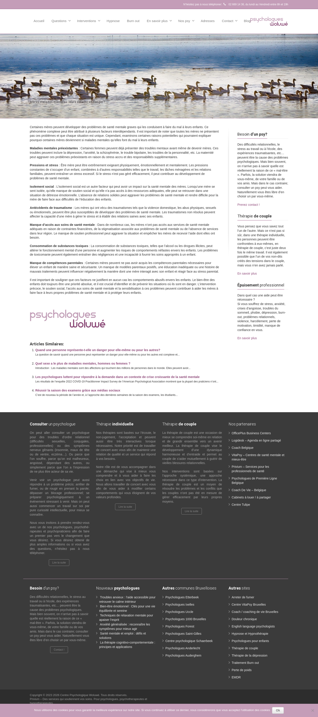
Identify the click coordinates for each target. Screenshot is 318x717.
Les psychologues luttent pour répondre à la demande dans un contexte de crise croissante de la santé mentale (117, 377)
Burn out (133, 21)
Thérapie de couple (245, 648)
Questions (61, 21)
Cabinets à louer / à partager (251, 497)
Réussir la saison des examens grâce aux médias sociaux (77, 390)
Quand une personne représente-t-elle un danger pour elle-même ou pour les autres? (97, 350)
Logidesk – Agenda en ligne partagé (256, 440)
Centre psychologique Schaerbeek (189, 641)
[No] (312, 710)
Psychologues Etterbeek (182, 597)
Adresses (208, 21)
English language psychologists (253, 626)
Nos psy (186, 21)
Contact (230, 21)
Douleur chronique (244, 619)
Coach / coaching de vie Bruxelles (255, 612)
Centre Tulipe (241, 504)
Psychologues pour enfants (250, 641)
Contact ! (59, 649)
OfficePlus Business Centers (251, 433)
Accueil (39, 21)
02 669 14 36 (233, 4)
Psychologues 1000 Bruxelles (185, 619)
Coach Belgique (243, 447)
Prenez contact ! (248, 204)
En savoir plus (159, 21)
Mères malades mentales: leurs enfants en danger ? (82, 302)
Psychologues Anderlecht (182, 648)
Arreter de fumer (243, 597)
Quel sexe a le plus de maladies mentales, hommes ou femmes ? (82, 363)
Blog (247, 21)
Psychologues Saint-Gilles (183, 633)
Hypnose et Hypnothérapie (250, 633)
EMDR (236, 677)
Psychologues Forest (179, 626)
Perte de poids (242, 670)
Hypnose (113, 21)
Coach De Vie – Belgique (249, 490)
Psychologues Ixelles (179, 604)
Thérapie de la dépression (249, 655)
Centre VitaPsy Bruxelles (249, 604)
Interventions (88, 21)
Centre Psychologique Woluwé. (80, 695)
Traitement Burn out (245, 663)
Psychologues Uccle (179, 612)
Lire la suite (59, 562)
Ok (278, 710)
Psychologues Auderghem (183, 655)
